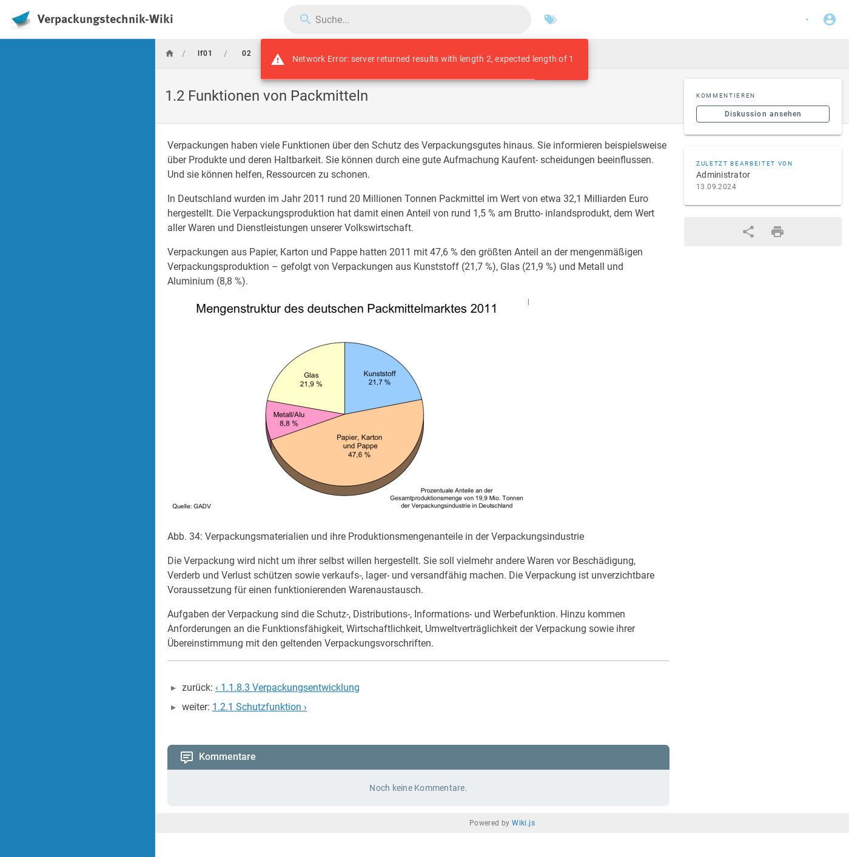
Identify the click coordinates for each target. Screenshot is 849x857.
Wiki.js (523, 823)
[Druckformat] (777, 231)
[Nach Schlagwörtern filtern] (550, 19)
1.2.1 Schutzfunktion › (259, 707)
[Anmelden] (829, 19)
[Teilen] (748, 231)
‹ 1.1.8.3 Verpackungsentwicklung (287, 687)
